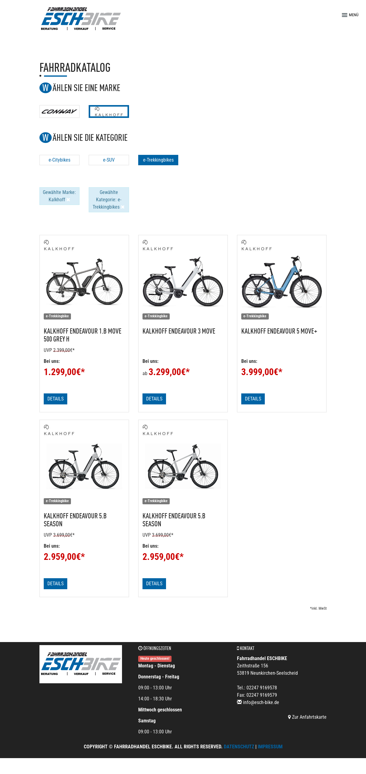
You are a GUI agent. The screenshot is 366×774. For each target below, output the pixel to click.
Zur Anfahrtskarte (307, 717)
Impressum (270, 747)
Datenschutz (239, 747)
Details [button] (55, 399)
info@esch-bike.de (261, 702)
